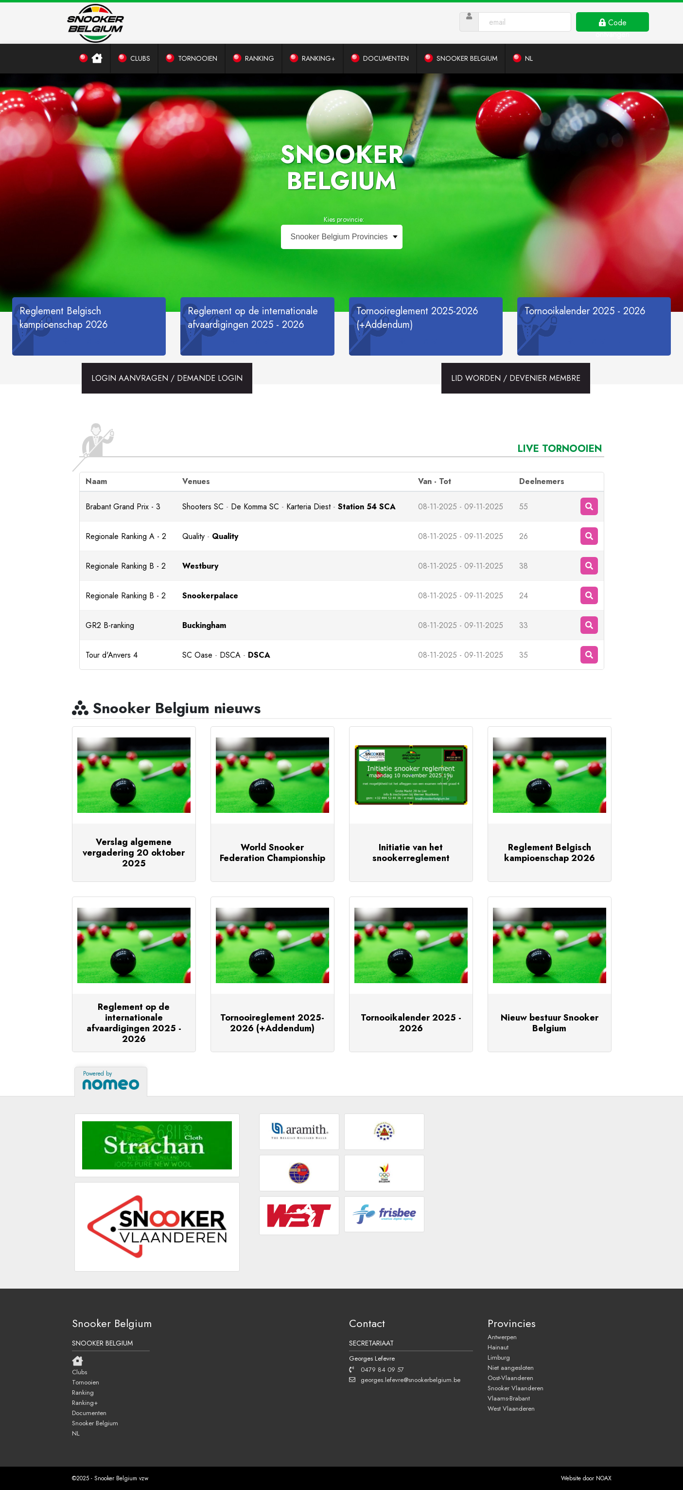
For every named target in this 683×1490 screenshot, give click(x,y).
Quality (193, 536)
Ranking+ (85, 1402)
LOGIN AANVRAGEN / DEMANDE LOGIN (167, 378)
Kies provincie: (344, 219)
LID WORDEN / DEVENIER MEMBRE (515, 378)
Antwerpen (502, 1336)
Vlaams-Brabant (509, 1398)
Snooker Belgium (95, 1422)
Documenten (89, 1412)
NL (76, 1433)
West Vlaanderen (511, 1408)
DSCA (230, 655)
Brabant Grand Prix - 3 (123, 506)
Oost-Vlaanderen (510, 1377)
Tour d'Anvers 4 (112, 655)
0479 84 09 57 (376, 1369)
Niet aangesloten (511, 1367)
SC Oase (197, 655)
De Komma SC (255, 506)
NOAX (604, 1478)
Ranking (83, 1392)
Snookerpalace (210, 595)
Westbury (200, 566)
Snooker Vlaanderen (515, 1387)
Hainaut (498, 1347)
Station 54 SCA (367, 506)
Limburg (499, 1357)
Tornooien (85, 1382)
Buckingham (204, 625)
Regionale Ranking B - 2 (126, 566)
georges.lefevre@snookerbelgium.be (404, 1379)
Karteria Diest (308, 506)
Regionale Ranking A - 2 (126, 536)
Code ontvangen (612, 24)
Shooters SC (203, 506)
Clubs (79, 1371)
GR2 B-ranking (110, 625)
